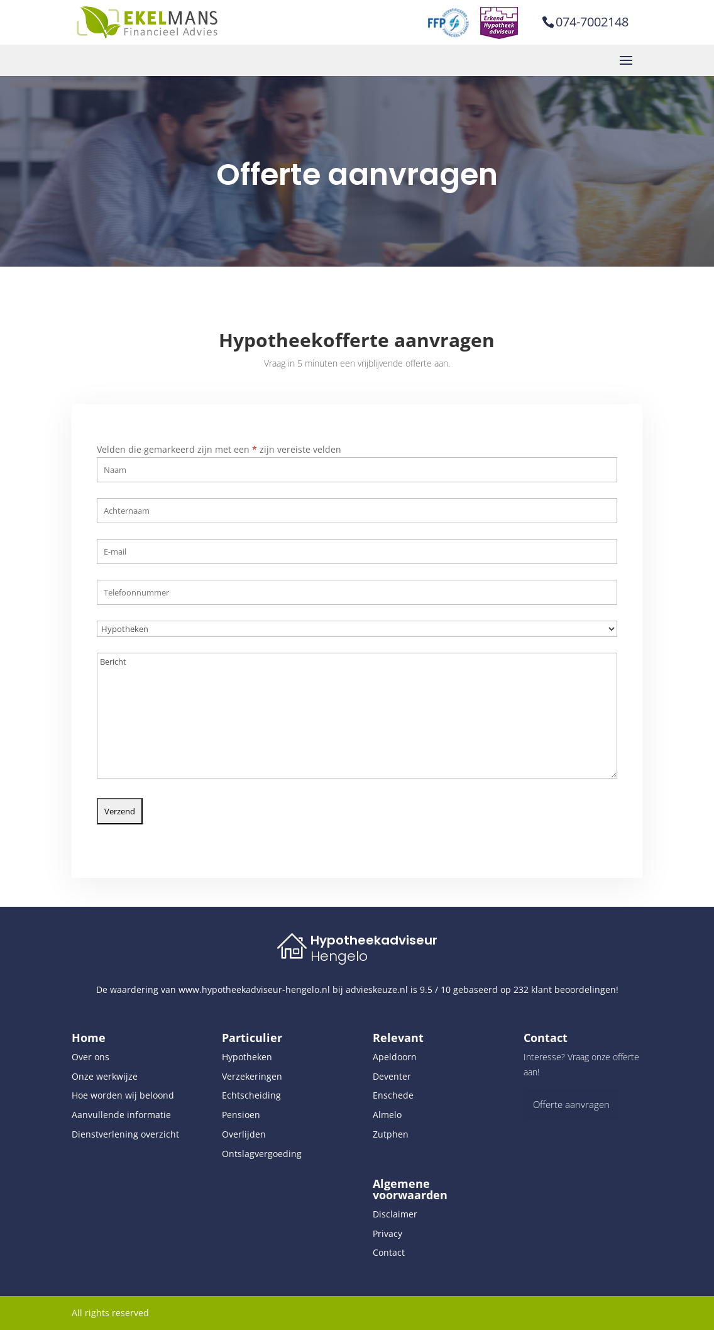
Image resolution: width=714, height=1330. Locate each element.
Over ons (90, 1057)
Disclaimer (395, 1214)
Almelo (387, 1115)
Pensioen (241, 1115)
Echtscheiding (251, 1095)
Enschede (393, 1095)
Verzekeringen (252, 1076)
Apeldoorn (395, 1057)
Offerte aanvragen (571, 1104)
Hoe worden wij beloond (123, 1095)
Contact (389, 1252)
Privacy (387, 1233)
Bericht (357, 710)
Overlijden (244, 1134)
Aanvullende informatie (121, 1115)
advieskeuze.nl (377, 989)
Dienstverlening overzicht (125, 1134)
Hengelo (339, 956)
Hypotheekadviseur (373, 940)
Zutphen (391, 1134)
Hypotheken (247, 1057)
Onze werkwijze (105, 1076)
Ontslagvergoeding (262, 1154)
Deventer (392, 1076)
